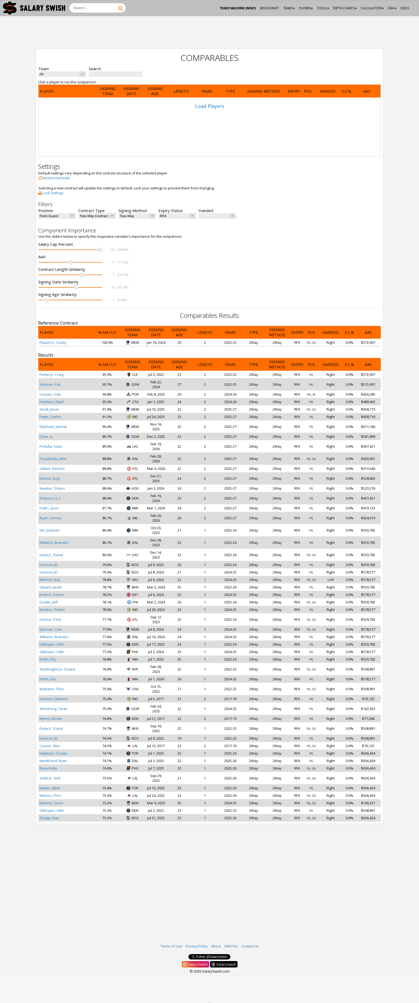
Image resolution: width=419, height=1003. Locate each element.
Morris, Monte (51, 718)
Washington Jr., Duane (57, 669)
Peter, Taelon (50, 416)
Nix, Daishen (50, 530)
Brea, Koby (48, 768)
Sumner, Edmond (53, 698)
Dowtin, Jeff (49, 602)
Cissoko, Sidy (50, 394)
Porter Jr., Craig (51, 374)
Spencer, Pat (50, 384)
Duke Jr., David (51, 554)
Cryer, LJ (46, 436)
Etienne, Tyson (51, 803)
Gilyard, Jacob (51, 587)
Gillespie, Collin (52, 644)
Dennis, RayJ (50, 478)
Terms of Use (171, 946)
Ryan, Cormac (51, 518)
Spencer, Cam (51, 629)
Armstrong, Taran (54, 708)
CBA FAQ (231, 946)
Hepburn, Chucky (53, 753)
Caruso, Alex (50, 745)
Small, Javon (49, 409)
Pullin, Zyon (49, 508)
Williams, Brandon (54, 542)
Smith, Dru (48, 659)
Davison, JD (49, 564)
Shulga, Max (49, 817)
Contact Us (250, 946)
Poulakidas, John (53, 458)
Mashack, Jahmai (53, 426)
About (216, 946)
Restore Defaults (54, 177)
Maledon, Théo (52, 688)
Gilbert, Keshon (52, 468)
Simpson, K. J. (50, 498)
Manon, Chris (50, 795)
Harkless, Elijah (52, 401)
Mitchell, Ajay (50, 579)
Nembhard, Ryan (53, 760)
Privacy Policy (197, 946)
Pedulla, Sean (51, 446)
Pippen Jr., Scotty (53, 342)
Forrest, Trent (50, 619)
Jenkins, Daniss (52, 594)
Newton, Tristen (52, 488)
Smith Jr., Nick (50, 778)
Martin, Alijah (50, 788)
